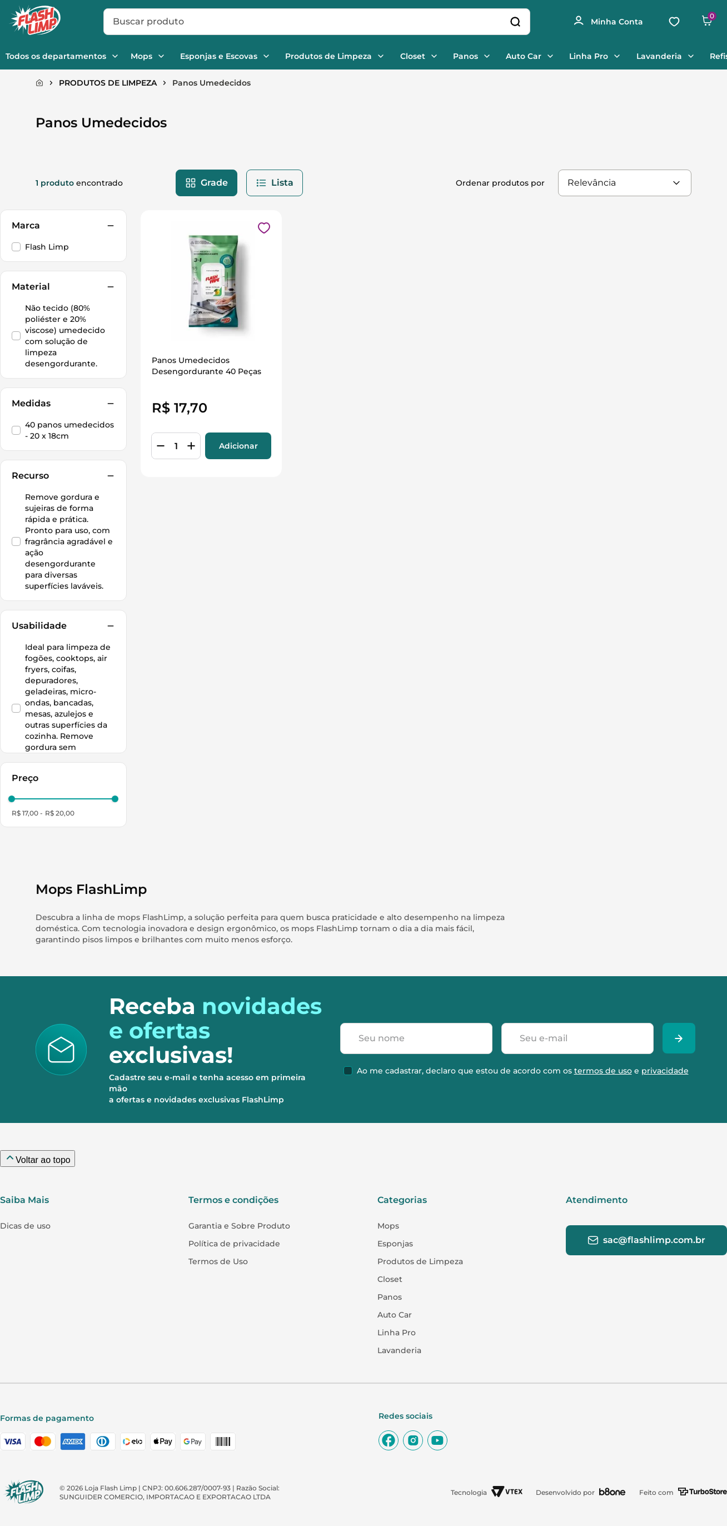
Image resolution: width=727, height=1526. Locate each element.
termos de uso (601, 1083)
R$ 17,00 (25, 813)
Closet (429, 56)
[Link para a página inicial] (39, 83)
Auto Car (545, 56)
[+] (191, 446)
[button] (63, 225)
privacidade (662, 1083)
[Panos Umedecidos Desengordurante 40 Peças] (211, 343)
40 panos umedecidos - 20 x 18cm (69, 430)
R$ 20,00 (59, 813)
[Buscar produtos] (514, 21)
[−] (161, 446)
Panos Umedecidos (211, 83)
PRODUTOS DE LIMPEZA (108, 83)
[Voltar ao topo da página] (37, 1158)
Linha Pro (612, 56)
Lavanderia (685, 56)
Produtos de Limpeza (343, 56)
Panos (485, 56)
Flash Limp (47, 247)
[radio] (206, 183)
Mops (151, 56)
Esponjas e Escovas (231, 56)
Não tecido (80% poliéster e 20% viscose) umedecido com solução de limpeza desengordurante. (65, 336)
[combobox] (315, 21)
